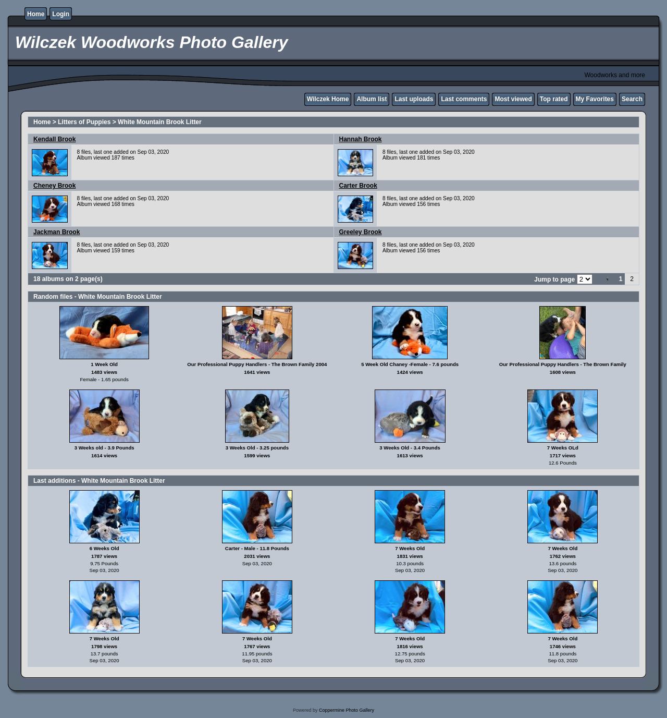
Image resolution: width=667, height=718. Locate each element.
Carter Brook (358, 185)
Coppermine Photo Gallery (346, 710)
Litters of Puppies (84, 122)
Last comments (464, 99)
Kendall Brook (54, 139)
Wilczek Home (328, 99)
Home (35, 14)
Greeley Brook (360, 232)
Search (632, 99)
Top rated (554, 99)
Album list (371, 99)
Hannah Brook (360, 139)
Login (60, 14)
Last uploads (413, 99)
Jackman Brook (56, 232)
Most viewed (513, 99)
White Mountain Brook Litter (160, 122)
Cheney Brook (54, 185)
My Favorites (595, 99)
